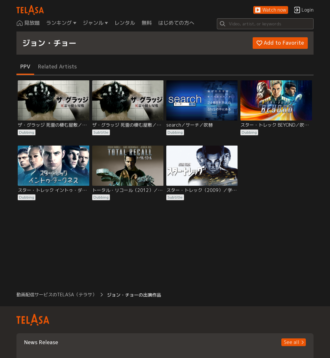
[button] (270, 10)
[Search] (265, 23)
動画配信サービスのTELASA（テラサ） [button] (56, 294)
